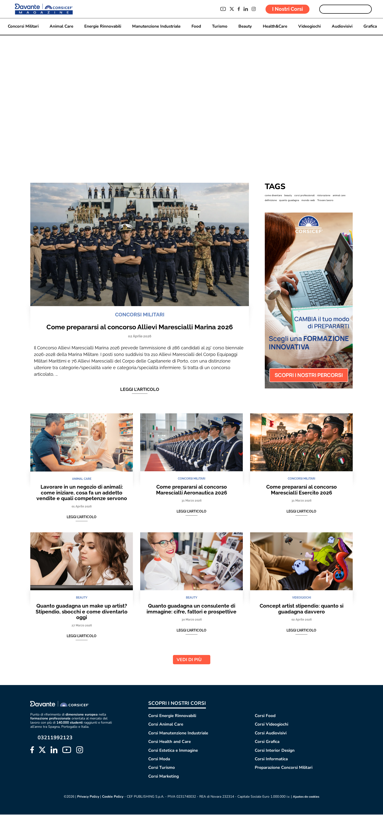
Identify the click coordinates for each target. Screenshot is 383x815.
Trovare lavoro (325, 201)
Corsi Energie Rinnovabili (172, 716)
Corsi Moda (159, 759)
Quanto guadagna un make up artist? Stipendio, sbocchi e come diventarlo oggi (82, 612)
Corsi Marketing (163, 777)
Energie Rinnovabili (102, 26)
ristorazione (323, 196)
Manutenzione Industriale (155, 26)
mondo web (308, 201)
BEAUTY (81, 598)
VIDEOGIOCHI (301, 598)
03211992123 (55, 738)
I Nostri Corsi (287, 9)
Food (196, 26)
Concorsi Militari (22, 26)
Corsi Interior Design (275, 751)
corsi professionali (304, 196)
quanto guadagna (289, 201)
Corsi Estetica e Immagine (173, 751)
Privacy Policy (86, 797)
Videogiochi (310, 26)
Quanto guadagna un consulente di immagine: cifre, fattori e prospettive (191, 609)
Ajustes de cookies (306, 797)
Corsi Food (265, 716)
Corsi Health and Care (169, 742)
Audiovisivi (343, 26)
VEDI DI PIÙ (192, 660)
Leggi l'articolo (139, 390)
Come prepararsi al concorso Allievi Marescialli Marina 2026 (139, 327)
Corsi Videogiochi (271, 725)
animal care (339, 196)
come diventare (273, 196)
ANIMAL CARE (81, 479)
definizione (271, 201)
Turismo (220, 26)
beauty (288, 196)
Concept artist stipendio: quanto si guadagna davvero (301, 609)
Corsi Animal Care (165, 725)
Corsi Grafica (267, 742)
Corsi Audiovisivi (271, 733)
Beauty (245, 26)
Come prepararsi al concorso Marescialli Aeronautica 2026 (191, 490)
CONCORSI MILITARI (139, 315)
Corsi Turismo (161, 768)
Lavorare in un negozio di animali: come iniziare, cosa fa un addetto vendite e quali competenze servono (81, 493)
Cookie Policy (111, 797)
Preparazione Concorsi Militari (283, 768)
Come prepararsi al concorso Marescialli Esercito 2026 (301, 490)
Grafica (371, 26)
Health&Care (275, 26)
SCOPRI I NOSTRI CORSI (177, 704)
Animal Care (61, 26)
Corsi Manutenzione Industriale (178, 733)
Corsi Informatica (271, 759)
